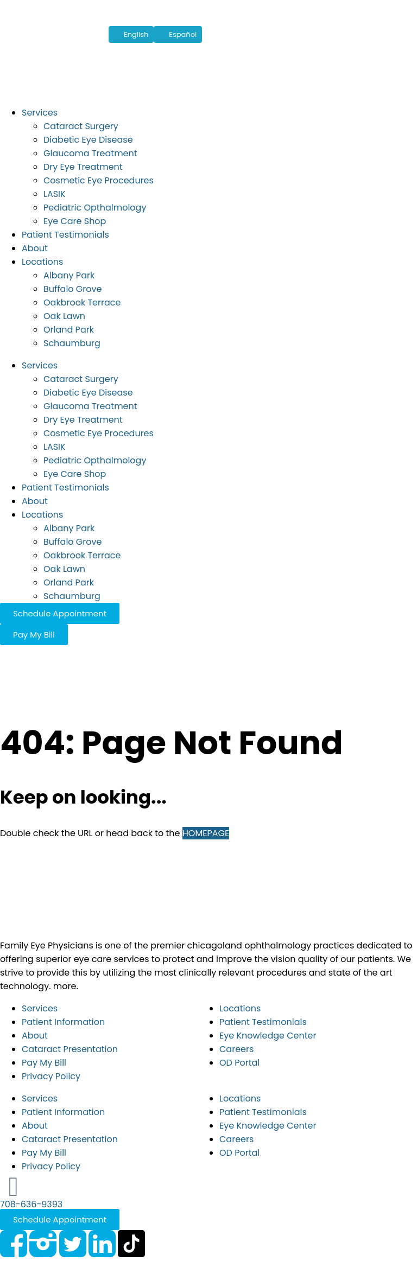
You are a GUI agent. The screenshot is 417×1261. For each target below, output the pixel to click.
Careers (236, 1049)
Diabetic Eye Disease (88, 139)
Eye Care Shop (74, 221)
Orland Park (68, 329)
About (35, 248)
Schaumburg (71, 343)
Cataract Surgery (80, 126)
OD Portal (239, 1062)
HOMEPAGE (205, 833)
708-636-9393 (31, 1204)
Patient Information (63, 1022)
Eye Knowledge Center (268, 1035)
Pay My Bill (44, 1062)
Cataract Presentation (70, 1049)
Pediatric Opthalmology (94, 207)
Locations (42, 262)
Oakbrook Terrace (82, 302)
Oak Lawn (64, 316)
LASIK (54, 194)
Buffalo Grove (72, 289)
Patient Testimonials (65, 234)
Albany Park (68, 275)
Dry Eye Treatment (83, 167)
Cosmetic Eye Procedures (98, 180)
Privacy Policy (51, 1076)
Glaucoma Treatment (90, 153)
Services (40, 112)
